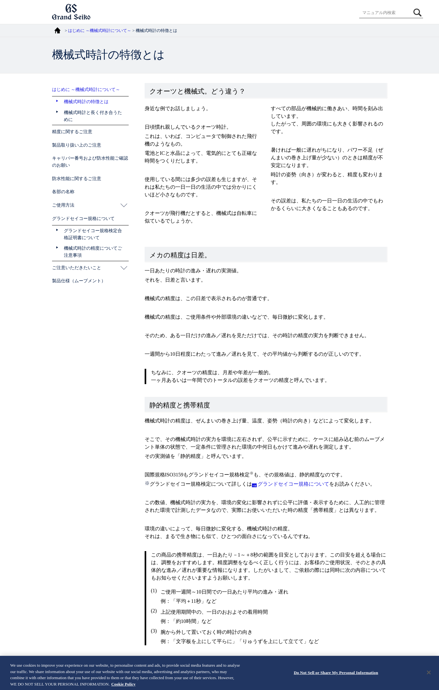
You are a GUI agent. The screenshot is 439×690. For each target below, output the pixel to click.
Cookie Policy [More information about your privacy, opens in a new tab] (123, 686)
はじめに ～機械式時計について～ (99, 30)
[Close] (429, 675)
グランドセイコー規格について (293, 484)
